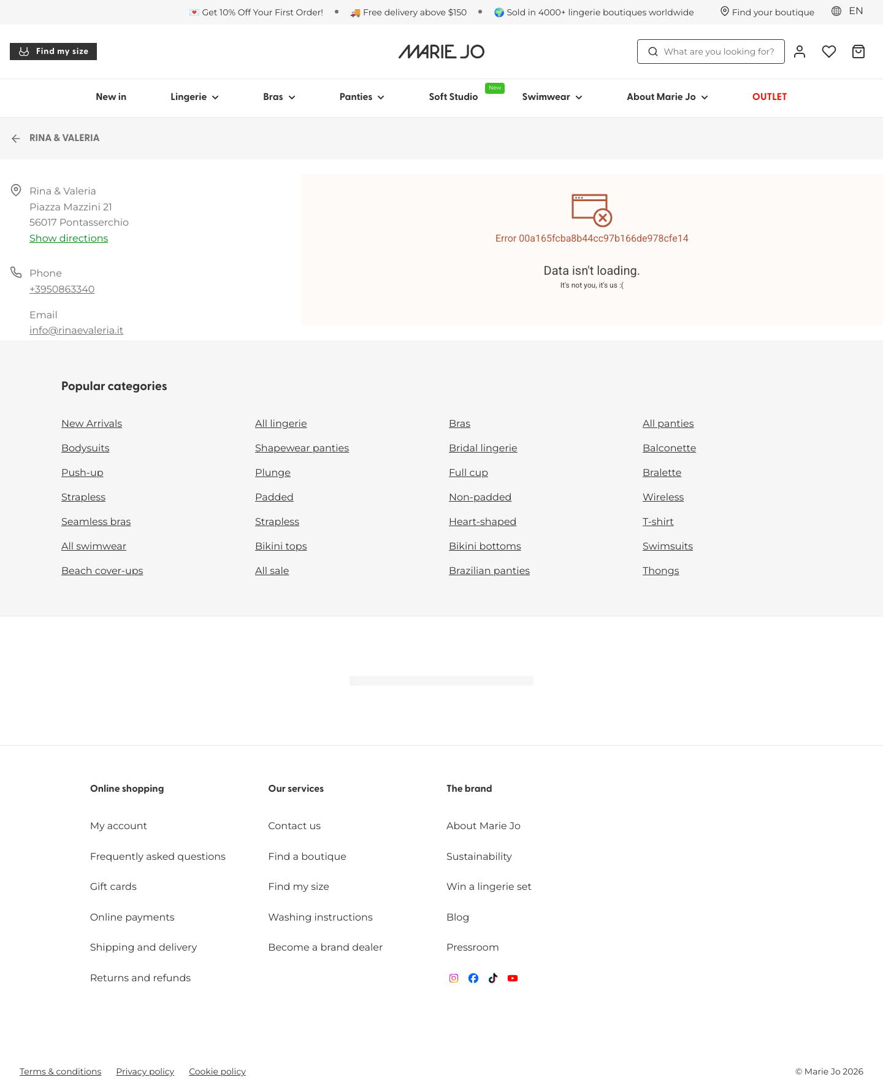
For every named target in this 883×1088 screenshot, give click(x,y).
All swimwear (93, 547)
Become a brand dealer (325, 948)
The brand (469, 789)
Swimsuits (668, 547)
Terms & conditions (60, 1071)
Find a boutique (307, 857)
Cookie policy (217, 1071)
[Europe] (851, 12)
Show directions (68, 239)
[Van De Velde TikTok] (493, 981)
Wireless (663, 498)
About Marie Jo (483, 826)
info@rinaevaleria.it (76, 331)
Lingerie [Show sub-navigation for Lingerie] (194, 97)
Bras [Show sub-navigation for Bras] (279, 97)
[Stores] (767, 12)
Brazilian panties (489, 571)
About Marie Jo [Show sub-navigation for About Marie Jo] (667, 97)
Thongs (661, 571)
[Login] (799, 52)
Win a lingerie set (489, 887)
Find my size (53, 51)
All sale (272, 571)
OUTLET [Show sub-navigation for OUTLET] (769, 97)
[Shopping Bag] (858, 52)
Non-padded (480, 498)
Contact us (294, 826)
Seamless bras (96, 522)
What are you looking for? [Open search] (711, 51)
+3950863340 (61, 290)
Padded (274, 498)
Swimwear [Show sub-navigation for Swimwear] (552, 97)
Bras (459, 424)
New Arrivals (91, 424)
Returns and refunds (140, 978)
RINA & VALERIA (55, 138)
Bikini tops (281, 547)
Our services (296, 789)
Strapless (83, 498)
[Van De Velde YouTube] (512, 981)
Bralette (662, 473)
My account (118, 826)
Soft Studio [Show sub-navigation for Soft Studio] (464, 92)
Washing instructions (320, 918)
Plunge (273, 473)
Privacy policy (145, 1071)
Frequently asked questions (158, 857)
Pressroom (472, 948)
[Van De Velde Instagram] (453, 981)
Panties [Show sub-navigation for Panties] (362, 97)
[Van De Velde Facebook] (473, 981)
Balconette (669, 448)
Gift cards (113, 887)
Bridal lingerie (483, 448)
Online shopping (127, 789)
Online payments (132, 918)
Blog (457, 918)
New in (111, 97)
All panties (668, 424)
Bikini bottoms (485, 547)
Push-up (82, 473)
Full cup (468, 473)
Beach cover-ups (102, 571)
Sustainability (479, 857)
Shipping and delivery (143, 948)
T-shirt (658, 522)
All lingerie (281, 424)
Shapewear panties (302, 448)
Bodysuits (85, 448)
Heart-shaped (482, 522)
